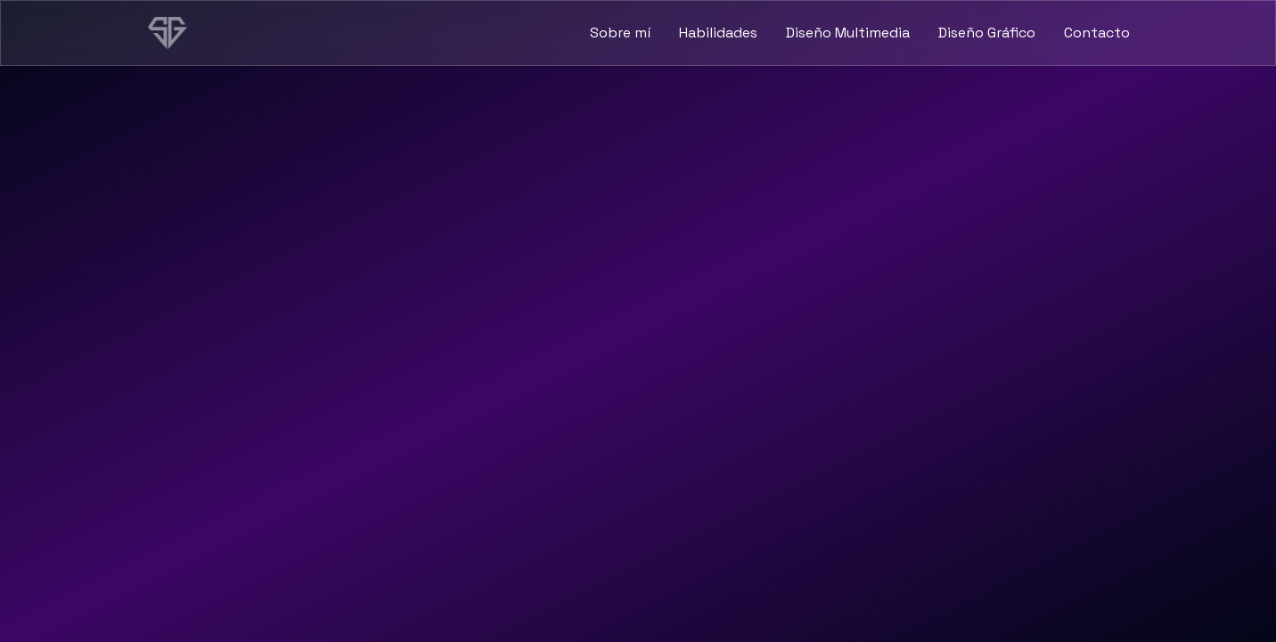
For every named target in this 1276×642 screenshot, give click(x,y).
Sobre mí (620, 32)
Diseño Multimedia (848, 32)
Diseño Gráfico (986, 32)
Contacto (1097, 32)
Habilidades (718, 32)
